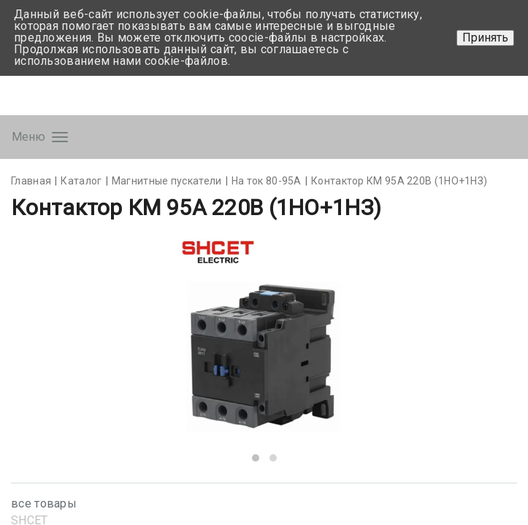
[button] (255, 458)
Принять (485, 37)
